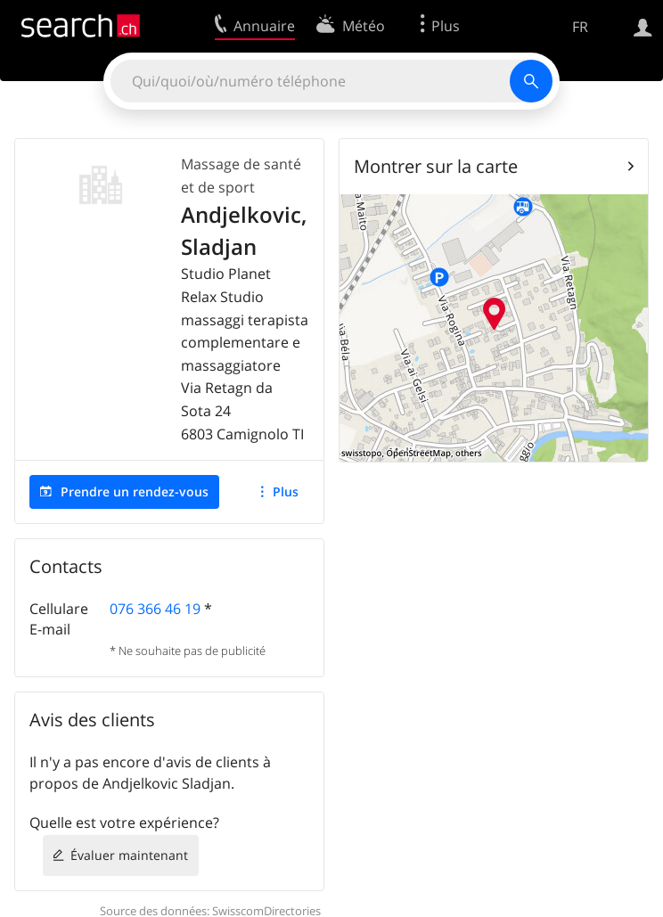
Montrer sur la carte (436, 166)
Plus (286, 491)
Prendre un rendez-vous (135, 491)
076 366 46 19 (155, 608)
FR (580, 27)
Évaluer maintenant (129, 855)
